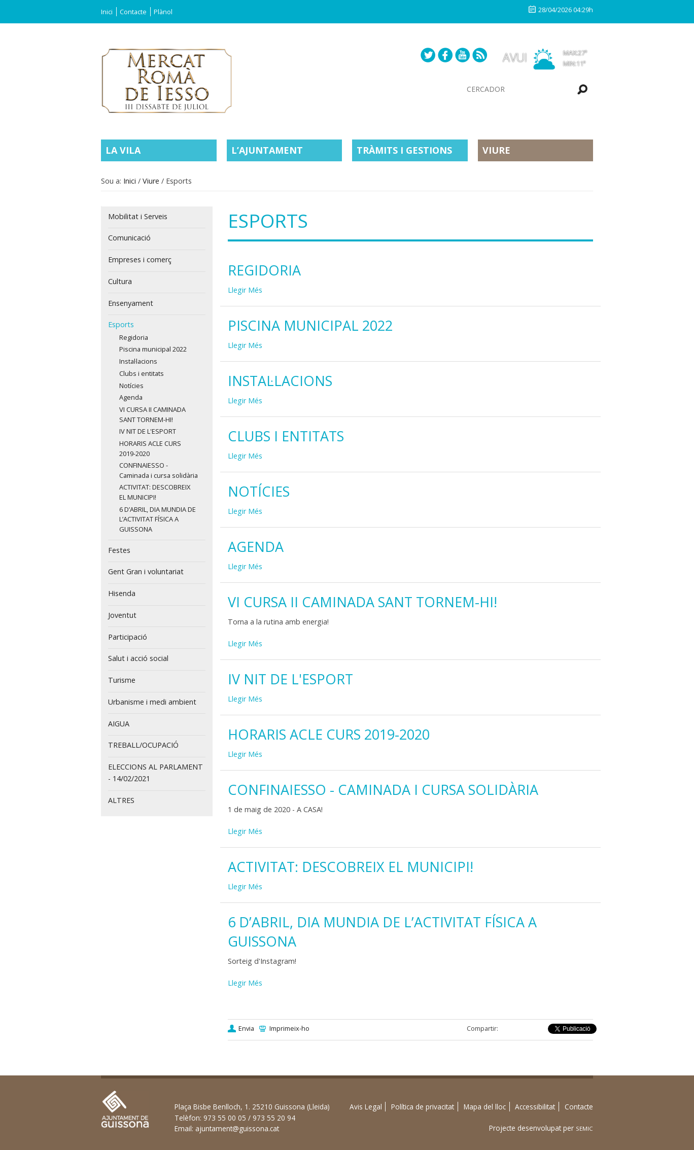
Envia (246, 1028)
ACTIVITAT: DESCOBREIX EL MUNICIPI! (350, 866)
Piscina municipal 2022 (310, 325)
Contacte (133, 11)
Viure (496, 150)
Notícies (259, 491)
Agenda (256, 546)
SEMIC (584, 1128)
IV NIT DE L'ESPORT (290, 679)
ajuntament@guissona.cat (237, 1128)
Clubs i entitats (286, 436)
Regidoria (264, 270)
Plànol (163, 11)
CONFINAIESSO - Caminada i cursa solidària (383, 789)
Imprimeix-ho (289, 1028)
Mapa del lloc (485, 1106)
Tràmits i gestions (404, 150)
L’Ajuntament (267, 150)
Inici (107, 11)
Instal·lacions (280, 380)
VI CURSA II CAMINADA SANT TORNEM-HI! (362, 602)
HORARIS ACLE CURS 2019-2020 (329, 734)
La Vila (123, 150)
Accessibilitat (535, 1106)
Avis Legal (366, 1106)
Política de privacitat (422, 1106)
